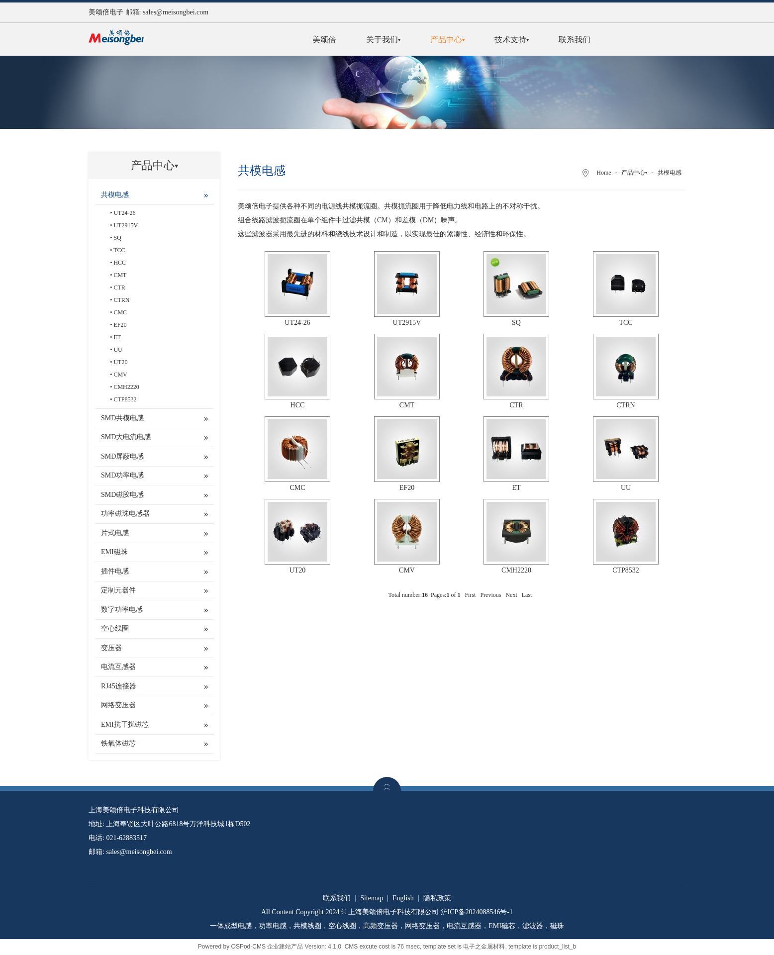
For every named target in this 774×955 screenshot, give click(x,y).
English (403, 898)
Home (603, 172)
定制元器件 (118, 590)
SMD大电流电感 (126, 437)
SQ (117, 237)
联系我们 (574, 39)
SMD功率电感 (122, 475)
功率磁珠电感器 (125, 513)
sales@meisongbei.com (175, 12)
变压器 (111, 648)
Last (527, 594)
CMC (120, 312)
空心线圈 (115, 628)
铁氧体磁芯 (118, 743)
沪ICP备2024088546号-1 (477, 912)
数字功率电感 (122, 609)
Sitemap (371, 898)
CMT (119, 275)
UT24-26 (124, 212)
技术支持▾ (511, 39)
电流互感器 (118, 666)
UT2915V (125, 225)
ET (117, 337)
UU (117, 349)
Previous (490, 594)
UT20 (120, 362)
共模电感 (115, 194)
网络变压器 (118, 705)
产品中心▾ (447, 39)
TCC (119, 250)
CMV (120, 374)
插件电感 (115, 571)
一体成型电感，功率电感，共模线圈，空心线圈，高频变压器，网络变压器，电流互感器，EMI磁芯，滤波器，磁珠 (387, 926)
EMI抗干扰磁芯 (125, 724)
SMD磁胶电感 (122, 494)
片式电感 (115, 533)
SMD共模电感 (122, 418)
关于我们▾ (383, 39)
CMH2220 (126, 386)
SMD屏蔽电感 (122, 456)
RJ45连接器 (118, 686)
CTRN (121, 299)
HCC (119, 262)
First (470, 594)
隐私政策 (437, 898)
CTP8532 (124, 399)
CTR (119, 287)
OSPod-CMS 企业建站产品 (267, 946)
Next (511, 594)
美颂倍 (324, 39)
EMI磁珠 (114, 552)
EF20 (119, 324)
